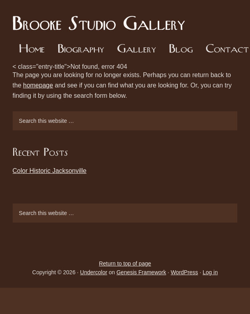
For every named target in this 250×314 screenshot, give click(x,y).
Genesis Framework (141, 272)
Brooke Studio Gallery (102, 18)
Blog (181, 49)
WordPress (184, 272)
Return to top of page (125, 263)
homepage (38, 85)
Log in (210, 272)
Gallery (136, 49)
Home (32, 49)
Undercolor (93, 272)
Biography (80, 49)
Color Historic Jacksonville (50, 170)
